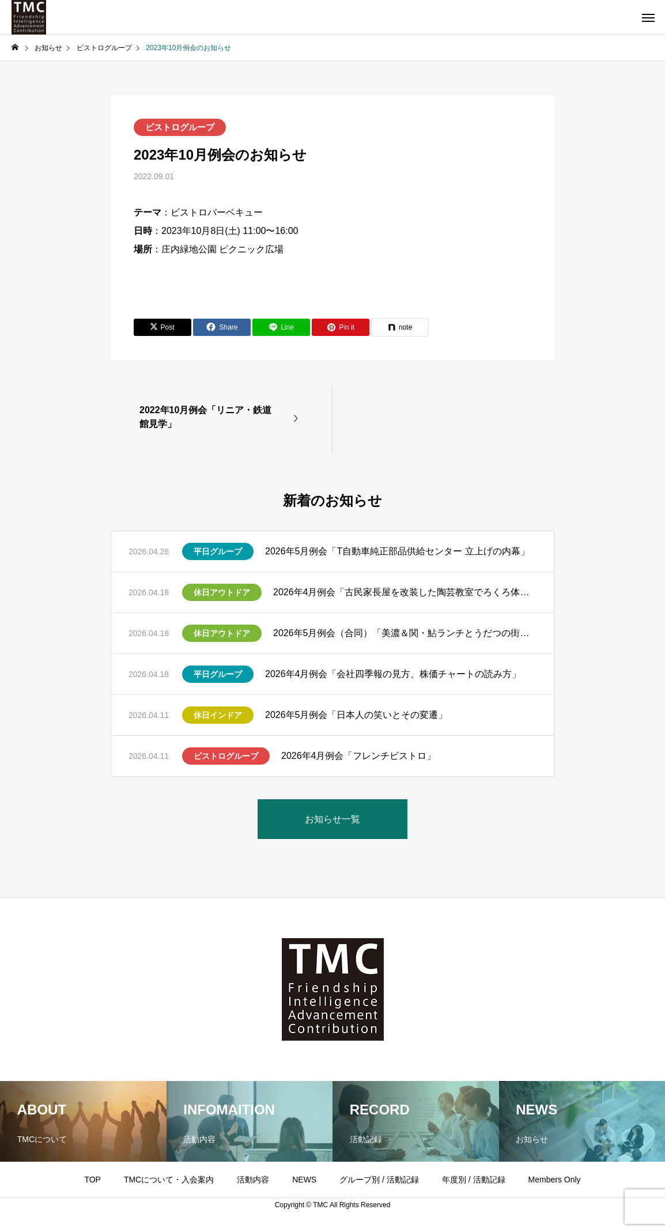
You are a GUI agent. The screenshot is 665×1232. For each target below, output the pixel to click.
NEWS (304, 1179)
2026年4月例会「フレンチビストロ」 (358, 756)
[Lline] (281, 327)
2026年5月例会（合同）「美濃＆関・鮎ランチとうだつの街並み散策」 (404, 633)
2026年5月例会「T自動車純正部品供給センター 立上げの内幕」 (397, 551)
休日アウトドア (222, 592)
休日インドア (218, 715)
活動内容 (253, 1179)
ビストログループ (179, 127)
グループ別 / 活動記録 (379, 1179)
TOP (92, 1179)
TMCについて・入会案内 (169, 1179)
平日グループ (218, 551)
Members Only (554, 1179)
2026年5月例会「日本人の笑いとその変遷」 (356, 715)
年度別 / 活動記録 (473, 1179)
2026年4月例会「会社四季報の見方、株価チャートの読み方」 (393, 674)
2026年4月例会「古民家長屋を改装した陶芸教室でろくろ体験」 (404, 592)
